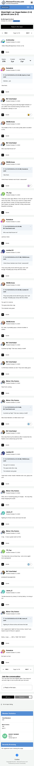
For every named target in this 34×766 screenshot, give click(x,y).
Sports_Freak (26, 75)
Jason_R (9, 512)
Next (28, 33)
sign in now (10, 680)
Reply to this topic (17, 27)
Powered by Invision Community (17, 763)
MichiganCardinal (8, 19)
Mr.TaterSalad (11, 99)
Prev (5, 33)
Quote (7, 52)
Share (8, 697)
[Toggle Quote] (4, 75)
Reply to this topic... (9, 687)
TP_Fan (9, 193)
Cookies (17, 759)
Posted (13, 42)
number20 (9, 250)
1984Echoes (10, 122)
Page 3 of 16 (17, 33)
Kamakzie (9, 68)
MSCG (10, 736)
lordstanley (10, 40)
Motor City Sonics (12, 381)
